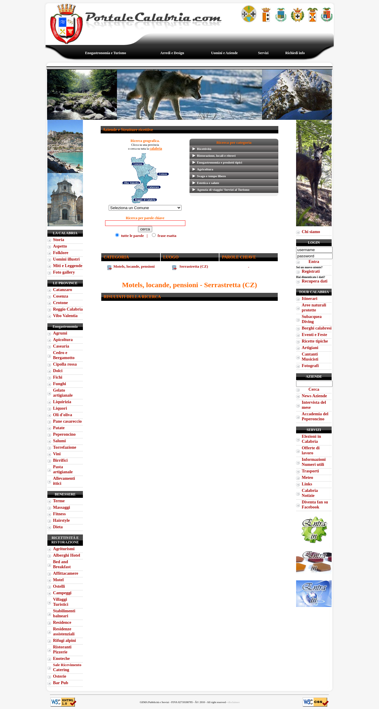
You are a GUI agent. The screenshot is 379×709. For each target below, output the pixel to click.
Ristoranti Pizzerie (62, 649)
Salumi (59, 440)
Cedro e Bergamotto (64, 355)
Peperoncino (64, 434)
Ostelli (59, 586)
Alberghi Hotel (66, 555)
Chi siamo (311, 231)
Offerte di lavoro (310, 450)
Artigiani (310, 347)
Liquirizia (62, 401)
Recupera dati (314, 281)
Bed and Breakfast (62, 564)
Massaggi (61, 507)
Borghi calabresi (317, 328)
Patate (59, 427)
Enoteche (61, 658)
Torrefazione (64, 447)
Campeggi (62, 592)
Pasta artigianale (63, 469)
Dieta (58, 526)
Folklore (60, 252)
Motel (58, 579)
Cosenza (60, 296)
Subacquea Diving (312, 319)
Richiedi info (295, 53)
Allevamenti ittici (64, 481)
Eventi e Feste (314, 334)
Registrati (311, 271)
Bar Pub (60, 682)
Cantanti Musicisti (310, 356)
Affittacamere (65, 573)
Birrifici (60, 460)
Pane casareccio (67, 421)
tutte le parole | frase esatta (145, 229)
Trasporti (310, 471)
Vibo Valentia (65, 315)
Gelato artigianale (63, 393)
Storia (58, 239)
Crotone (60, 302)
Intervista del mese (314, 405)
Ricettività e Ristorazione (65, 540)
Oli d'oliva (62, 414)
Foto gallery (64, 272)
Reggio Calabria (68, 309)
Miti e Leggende (67, 265)
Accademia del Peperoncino (315, 416)
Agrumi (60, 333)
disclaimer (234, 702)
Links (307, 484)
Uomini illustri (66, 259)
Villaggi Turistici (60, 602)
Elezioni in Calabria (311, 439)
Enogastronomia (65, 326)
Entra (314, 261)
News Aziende (314, 395)
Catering (67, 667)
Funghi (59, 383)
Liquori (60, 408)
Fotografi (310, 365)
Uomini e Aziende (224, 53)
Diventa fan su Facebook (315, 504)
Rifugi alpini (64, 640)
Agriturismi (64, 548)
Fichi (57, 377)
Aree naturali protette (314, 307)
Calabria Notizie (310, 493)
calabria (156, 148)
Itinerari (309, 298)
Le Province (65, 283)
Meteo (307, 477)
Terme (59, 500)
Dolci (57, 370)
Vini (57, 453)
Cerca (314, 389)
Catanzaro (62, 289)
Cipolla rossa (65, 364)
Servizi (263, 53)
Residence (62, 622)
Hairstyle (61, 520)
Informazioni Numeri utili (314, 462)
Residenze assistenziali (64, 631)
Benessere (65, 494)
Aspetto (60, 246)
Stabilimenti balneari (64, 613)
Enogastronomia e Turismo (105, 53)
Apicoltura (63, 339)
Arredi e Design (172, 53)
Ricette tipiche (315, 341)
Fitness (59, 513)
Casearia (61, 346)
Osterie (59, 676)
